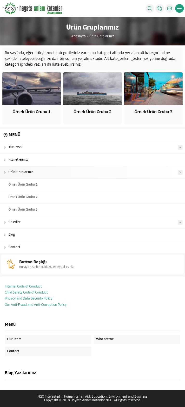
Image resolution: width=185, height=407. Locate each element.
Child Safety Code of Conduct (26, 292)
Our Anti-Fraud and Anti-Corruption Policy (35, 305)
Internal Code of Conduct (23, 286)
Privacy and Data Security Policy (28, 299)
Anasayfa (78, 36)
